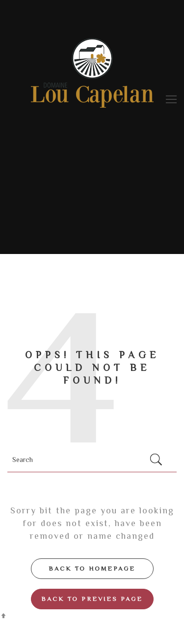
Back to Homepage (92, 568)
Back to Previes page (92, 598)
